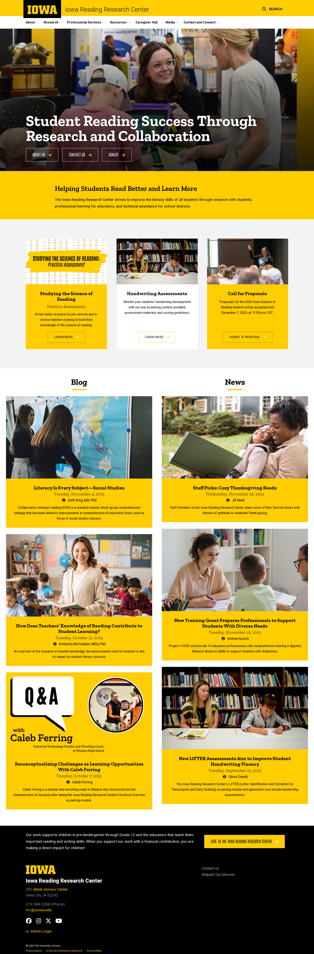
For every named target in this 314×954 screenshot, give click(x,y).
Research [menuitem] (51, 22)
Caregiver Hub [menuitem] (147, 22)
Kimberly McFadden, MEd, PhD (82, 644)
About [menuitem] (30, 22)
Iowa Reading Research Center (107, 9)
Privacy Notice (34, 950)
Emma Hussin (238, 639)
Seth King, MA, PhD (82, 500)
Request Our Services (218, 875)
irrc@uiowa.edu (39, 910)
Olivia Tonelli (238, 777)
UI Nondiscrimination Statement (64, 950)
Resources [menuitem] (118, 22)
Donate (117, 154)
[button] (272, 8)
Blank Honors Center (50, 889)
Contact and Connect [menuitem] (199, 22)
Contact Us (80, 154)
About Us (42, 154)
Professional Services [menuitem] (84, 22)
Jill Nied (238, 500)
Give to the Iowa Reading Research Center (244, 841)
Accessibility (94, 950)
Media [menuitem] (170, 22)
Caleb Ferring (82, 782)
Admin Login (41, 931)
